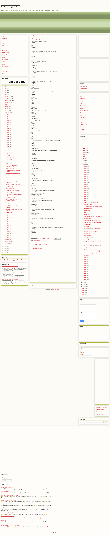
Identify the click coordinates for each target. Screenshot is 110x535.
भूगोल (7, 161)
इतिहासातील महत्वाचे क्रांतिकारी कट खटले (10, 266)
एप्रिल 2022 (7, 112)
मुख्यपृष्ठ (53, 286)
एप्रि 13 (8, 146)
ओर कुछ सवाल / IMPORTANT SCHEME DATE (12, 200)
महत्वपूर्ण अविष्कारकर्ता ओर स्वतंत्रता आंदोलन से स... (13, 203)
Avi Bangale (84, 86)
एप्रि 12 (8, 215)
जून (83, 160)
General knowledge (10, 197)
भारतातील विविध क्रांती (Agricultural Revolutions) (10, 525)
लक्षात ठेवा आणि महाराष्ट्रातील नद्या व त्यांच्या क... (93, 241)
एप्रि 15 (8, 142)
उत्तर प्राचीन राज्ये (9, 186)
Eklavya (97, 411)
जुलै (83, 158)
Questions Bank (6, 66)
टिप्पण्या (83, 354)
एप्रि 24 (8, 124)
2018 (5, 252)
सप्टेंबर (84, 154)
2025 (5, 88)
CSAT (3, 45)
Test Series (4, 71)
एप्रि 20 (8, 132)
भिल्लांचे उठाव (3, 520)
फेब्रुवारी (84, 284)
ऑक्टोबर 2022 (8, 100)
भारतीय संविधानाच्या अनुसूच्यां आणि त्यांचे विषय (13, 260)
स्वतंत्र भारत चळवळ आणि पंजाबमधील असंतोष (92, 222)
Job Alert (4, 61)
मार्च (83, 282)
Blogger (53, 532)
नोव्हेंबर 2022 (7, 98)
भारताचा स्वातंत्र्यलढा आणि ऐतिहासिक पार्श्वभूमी (92, 220)
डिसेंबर (84, 148)
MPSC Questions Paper (101, 407)
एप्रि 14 (8, 144)
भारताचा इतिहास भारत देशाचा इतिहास (13, 190)
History (4, 57)
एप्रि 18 (8, 136)
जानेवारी (84, 286)
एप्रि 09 (8, 221)
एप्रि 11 (8, 217)
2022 (5, 94)
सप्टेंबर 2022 (7, 102)
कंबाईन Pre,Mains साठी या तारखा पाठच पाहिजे (9, 495)
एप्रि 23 (8, 126)
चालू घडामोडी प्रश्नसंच (5, 491)
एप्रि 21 (8, 130)
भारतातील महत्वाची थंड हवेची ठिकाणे (7, 487)
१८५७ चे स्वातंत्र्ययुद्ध (10, 168)
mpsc (3, 64)
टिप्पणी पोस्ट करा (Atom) (56, 289)
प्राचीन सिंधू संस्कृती (10, 188)
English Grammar (6, 52)
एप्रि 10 (8, 219)
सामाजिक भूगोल (9, 163)
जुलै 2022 (7, 106)
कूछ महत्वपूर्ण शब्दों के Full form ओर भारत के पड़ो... (93, 253)
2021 (5, 246)
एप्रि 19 (8, 134)
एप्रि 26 (8, 120)
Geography (4, 54)
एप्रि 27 (8, 118)
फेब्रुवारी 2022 (8, 241)
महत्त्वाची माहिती (9, 212)
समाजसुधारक (4, 43)
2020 (5, 248)
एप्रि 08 (8, 223)
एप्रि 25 (8, 122)
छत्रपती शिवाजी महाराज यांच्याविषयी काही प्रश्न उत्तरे (12, 273)
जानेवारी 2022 (8, 243)
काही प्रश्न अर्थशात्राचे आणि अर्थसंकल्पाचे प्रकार (93, 206)
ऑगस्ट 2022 (7, 104)
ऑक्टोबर (84, 152)
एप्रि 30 (8, 114)
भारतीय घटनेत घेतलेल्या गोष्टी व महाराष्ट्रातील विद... (12, 166)
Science (4, 69)
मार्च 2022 (7, 239)
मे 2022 (7, 110)
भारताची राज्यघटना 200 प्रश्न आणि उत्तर (8, 507)
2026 (5, 86)
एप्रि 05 (8, 229)
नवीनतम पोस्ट (34, 286)
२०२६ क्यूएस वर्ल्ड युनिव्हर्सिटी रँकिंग (7, 512)
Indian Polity (5, 59)
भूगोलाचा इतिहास (9, 159)
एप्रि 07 (8, 225)
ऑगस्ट (84, 156)
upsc (3, 73)
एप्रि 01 (8, 237)
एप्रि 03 (8, 233)
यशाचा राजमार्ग (10, 6)
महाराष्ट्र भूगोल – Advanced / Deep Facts (9, 504)
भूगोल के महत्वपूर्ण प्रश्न (10, 157)
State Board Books (100, 414)
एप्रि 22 (8, 128)
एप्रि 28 (8, 116)
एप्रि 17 (8, 138)
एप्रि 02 (8, 235)
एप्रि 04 (8, 231)
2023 (5, 92)
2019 (5, 250)
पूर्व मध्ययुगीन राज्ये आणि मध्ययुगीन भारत (13, 184)
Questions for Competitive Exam (13, 150)
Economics (4, 50)
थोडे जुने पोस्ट (72, 286)
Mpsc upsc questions (11, 152)
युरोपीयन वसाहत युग (9, 177)
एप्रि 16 (8, 140)
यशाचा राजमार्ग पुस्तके (100, 409)
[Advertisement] (46, 22)
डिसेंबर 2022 (7, 96)
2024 (5, 90)
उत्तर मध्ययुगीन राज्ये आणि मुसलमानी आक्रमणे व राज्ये (12, 181)
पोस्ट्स (82, 352)
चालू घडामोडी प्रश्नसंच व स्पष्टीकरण (7, 516)
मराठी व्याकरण (5, 40)
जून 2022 (7, 108)
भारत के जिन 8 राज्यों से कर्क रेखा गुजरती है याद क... (93, 251)
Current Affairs (37, 240)
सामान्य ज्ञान (8, 148)
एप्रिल (84, 164)
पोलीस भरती (4, 38)
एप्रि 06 (8, 227)
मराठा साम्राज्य (9, 179)
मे (83, 162)
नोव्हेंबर (84, 150)
